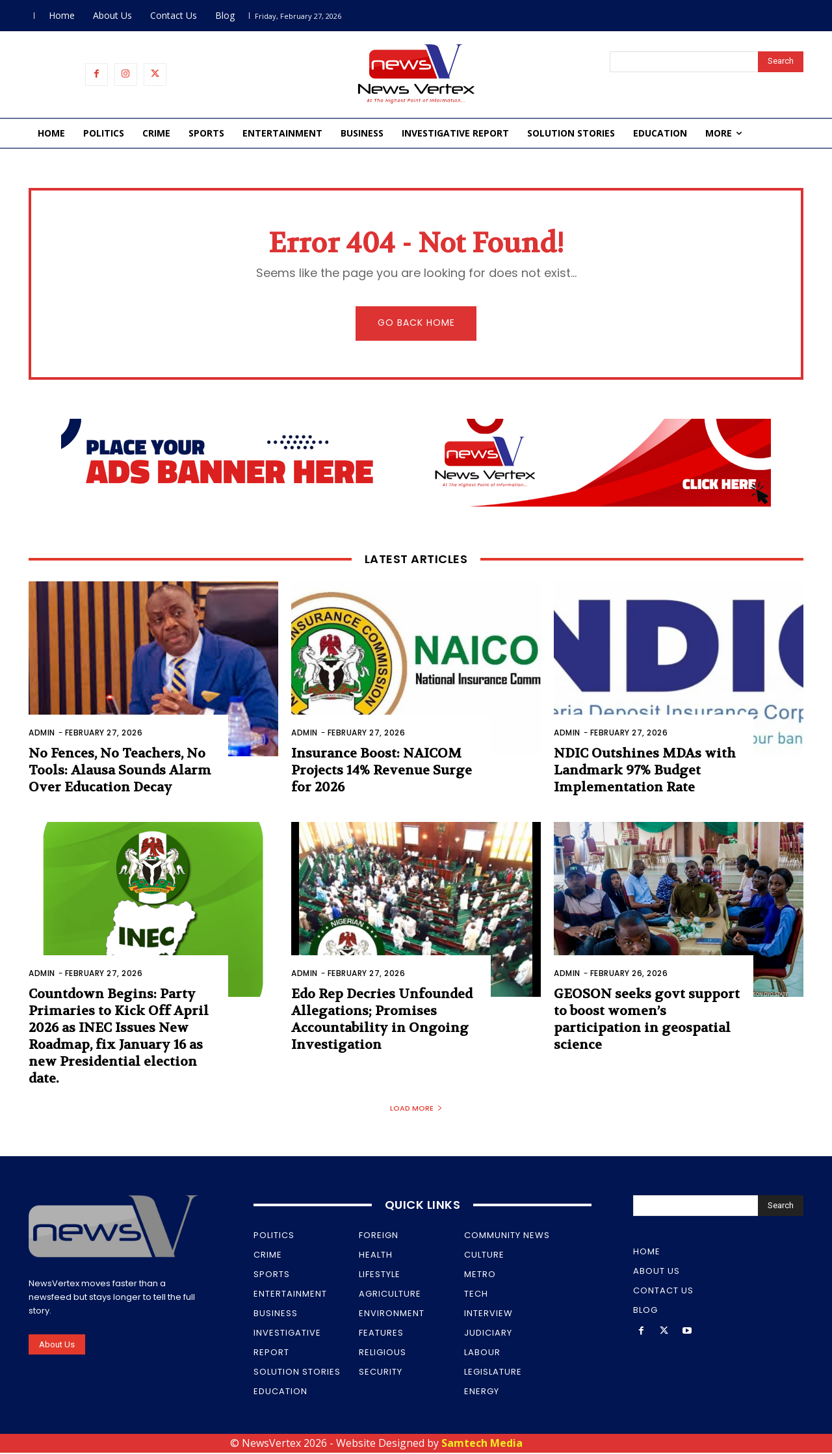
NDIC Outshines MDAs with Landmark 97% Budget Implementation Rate (645, 772)
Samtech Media (482, 1445)
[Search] (780, 61)
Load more (416, 1110)
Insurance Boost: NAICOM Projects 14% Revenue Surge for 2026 (381, 772)
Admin (42, 733)
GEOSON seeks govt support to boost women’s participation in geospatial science (647, 1020)
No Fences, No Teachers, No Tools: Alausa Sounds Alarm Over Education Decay (120, 772)
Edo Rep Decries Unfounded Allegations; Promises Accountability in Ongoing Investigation (382, 1020)
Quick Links (423, 1207)
